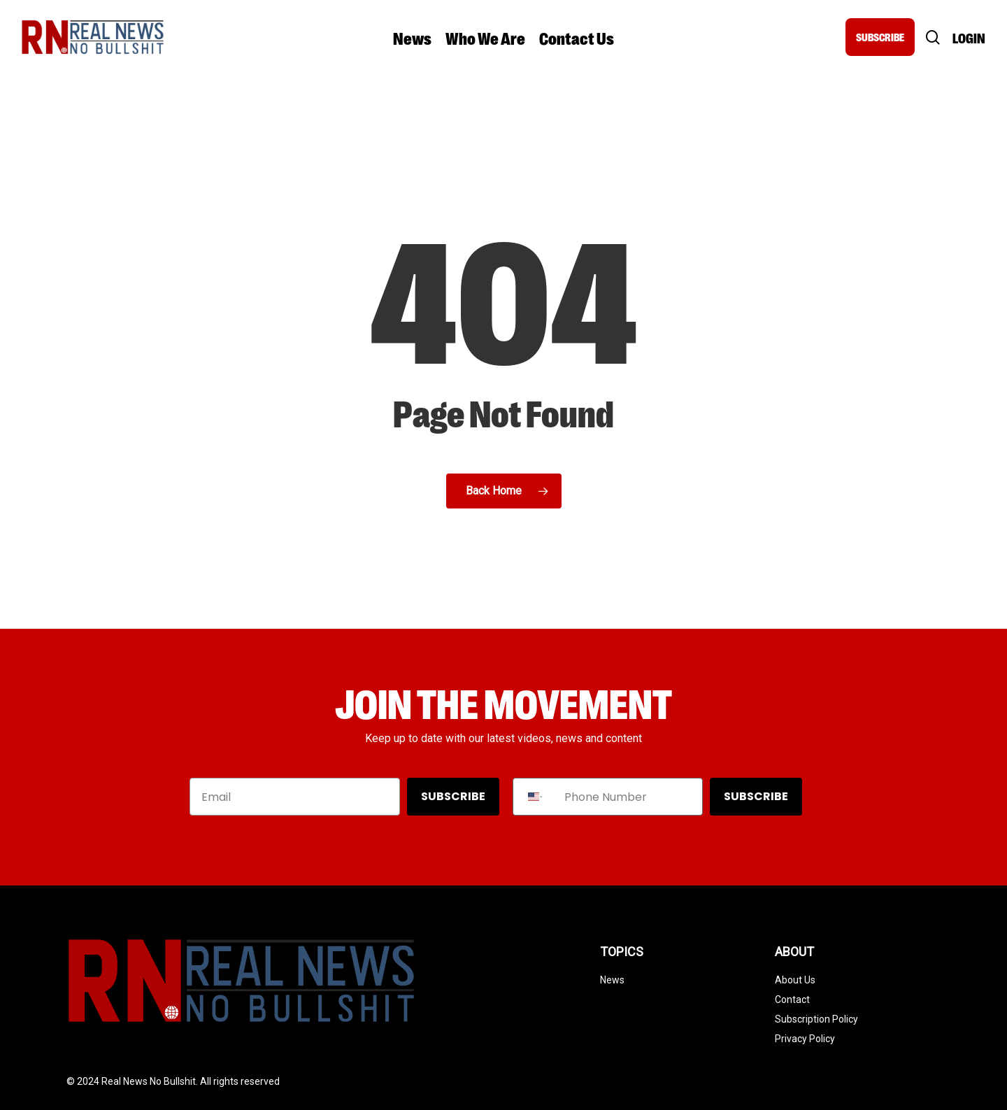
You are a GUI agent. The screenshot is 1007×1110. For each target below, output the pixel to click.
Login (968, 37)
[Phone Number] (629, 796)
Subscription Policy (816, 1019)
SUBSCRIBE (880, 36)
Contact (792, 999)
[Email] (295, 797)
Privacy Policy (805, 1038)
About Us (795, 980)
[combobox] (535, 796)
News (612, 980)
